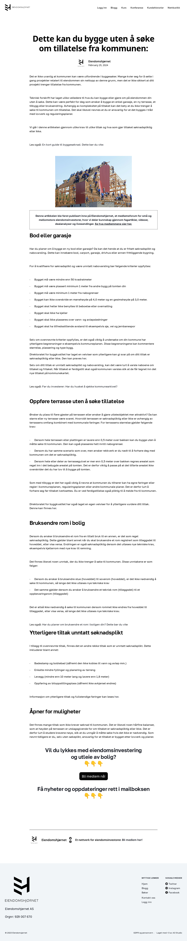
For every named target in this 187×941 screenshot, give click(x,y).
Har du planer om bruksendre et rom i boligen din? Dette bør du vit (84, 624)
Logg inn (102, 7)
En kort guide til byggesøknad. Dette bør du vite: (73, 144)
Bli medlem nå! (93, 776)
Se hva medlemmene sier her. (113, 223)
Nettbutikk (174, 7)
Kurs (123, 7)
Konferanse (136, 7)
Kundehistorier (155, 7)
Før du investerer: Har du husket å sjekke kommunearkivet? (79, 386)
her (84, 358)
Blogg (114, 7)
